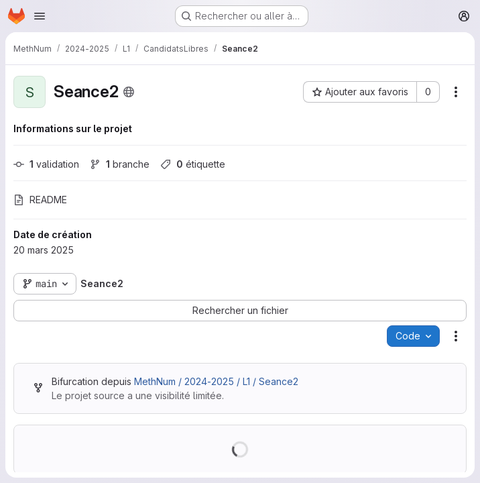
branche (119, 164)
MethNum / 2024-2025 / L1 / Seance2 (216, 381)
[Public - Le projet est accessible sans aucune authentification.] (128, 92)
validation (46, 164)
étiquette (192, 164)
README (40, 199)
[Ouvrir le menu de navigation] (39, 16)
